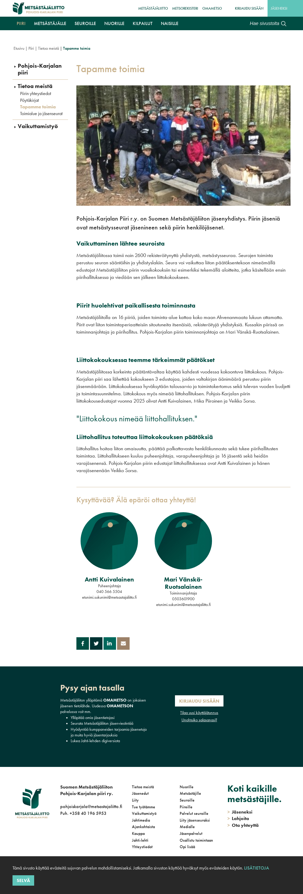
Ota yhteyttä (243, 825)
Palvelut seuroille (194, 813)
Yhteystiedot (142, 846)
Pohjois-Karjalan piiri (40, 69)
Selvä (23, 880)
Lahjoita (238, 818)
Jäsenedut (140, 793)
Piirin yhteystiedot (35, 93)
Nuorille (114, 23)
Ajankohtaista (143, 826)
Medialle (187, 826)
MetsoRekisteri (185, 8)
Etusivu (19, 48)
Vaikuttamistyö (38, 126)
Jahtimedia (141, 820)
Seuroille (85, 23)
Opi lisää (187, 846)
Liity (135, 800)
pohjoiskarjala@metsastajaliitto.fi (91, 806)
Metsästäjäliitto (153, 8)
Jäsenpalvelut (191, 833)
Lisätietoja (256, 868)
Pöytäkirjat (29, 100)
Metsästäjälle (50, 23)
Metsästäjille (190, 793)
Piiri (21, 23)
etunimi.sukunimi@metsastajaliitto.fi (109, 597)
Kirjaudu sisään (249, 8)
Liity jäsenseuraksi (195, 820)
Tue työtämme (143, 807)
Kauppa (138, 833)
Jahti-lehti (140, 840)
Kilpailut (143, 23)
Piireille (186, 807)
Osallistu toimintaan (196, 840)
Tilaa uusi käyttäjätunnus (199, 712)
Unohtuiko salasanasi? (199, 720)
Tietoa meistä (48, 48)
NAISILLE (169, 23)
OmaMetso (212, 8)
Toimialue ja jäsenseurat (41, 113)
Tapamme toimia (38, 107)
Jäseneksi (279, 8)
